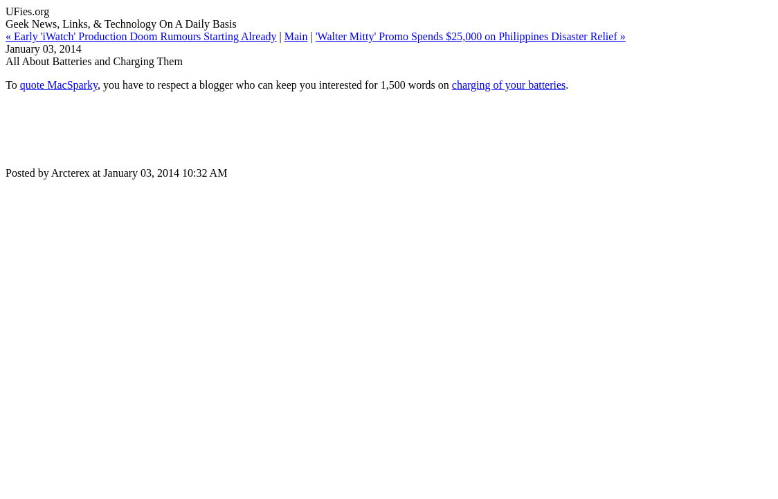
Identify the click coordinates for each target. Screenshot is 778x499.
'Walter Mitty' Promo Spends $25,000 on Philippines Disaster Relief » (471, 36)
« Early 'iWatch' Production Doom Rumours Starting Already (141, 36)
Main (296, 36)
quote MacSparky (59, 85)
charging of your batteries (509, 85)
